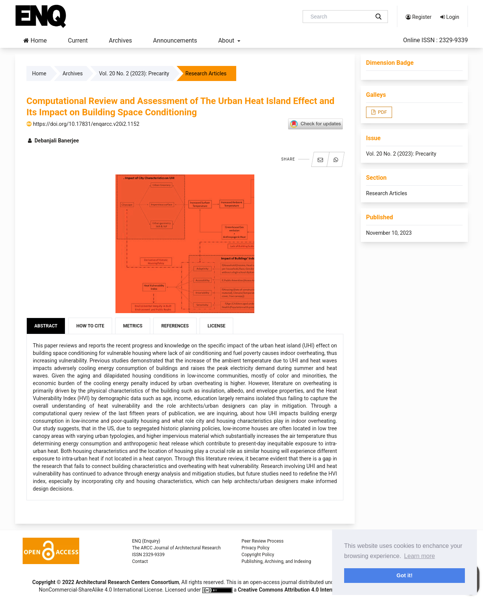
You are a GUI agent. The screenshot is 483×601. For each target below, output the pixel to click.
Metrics (132, 326)
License (216, 326)
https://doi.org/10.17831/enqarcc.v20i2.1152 (82, 124)
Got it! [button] (404, 575)
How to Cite (90, 326)
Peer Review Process (262, 541)
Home (35, 40)
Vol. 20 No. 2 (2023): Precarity (134, 73)
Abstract (45, 326)
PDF (382, 112)
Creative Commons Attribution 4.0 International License (304, 590)
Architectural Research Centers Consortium (127, 582)
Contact (140, 561)
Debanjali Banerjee (52, 141)
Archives (120, 40)
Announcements (175, 40)
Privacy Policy (255, 548)
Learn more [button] (419, 556)
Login (449, 17)
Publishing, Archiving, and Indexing (276, 561)
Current (78, 40)
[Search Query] (339, 17)
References (175, 326)
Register (419, 17)
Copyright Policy (258, 554)
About (227, 40)
